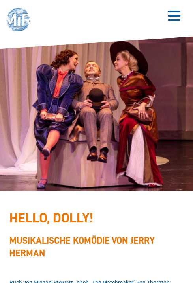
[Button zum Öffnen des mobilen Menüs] (174, 15)
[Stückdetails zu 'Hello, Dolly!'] (94, 235)
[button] (20, 20)
